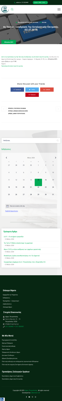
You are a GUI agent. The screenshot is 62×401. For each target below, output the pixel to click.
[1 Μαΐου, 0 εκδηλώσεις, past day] (38, 168)
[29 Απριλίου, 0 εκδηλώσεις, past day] (23, 168)
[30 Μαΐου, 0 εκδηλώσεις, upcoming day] (45, 197)
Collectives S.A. (35, 393)
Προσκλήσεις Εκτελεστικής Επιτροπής (28, 22)
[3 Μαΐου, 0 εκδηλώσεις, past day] (53, 168)
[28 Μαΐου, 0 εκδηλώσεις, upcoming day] (31, 197)
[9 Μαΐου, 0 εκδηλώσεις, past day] (45, 175)
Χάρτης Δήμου (6, 349)
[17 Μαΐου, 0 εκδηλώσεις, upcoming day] (53, 182)
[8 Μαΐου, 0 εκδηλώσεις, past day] (38, 175)
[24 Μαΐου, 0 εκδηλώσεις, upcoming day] (53, 189)
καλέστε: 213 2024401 (21, 2)
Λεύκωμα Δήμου (7, 307)
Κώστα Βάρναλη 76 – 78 (12, 319)
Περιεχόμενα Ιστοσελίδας (9, 340)
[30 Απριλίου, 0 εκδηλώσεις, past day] (31, 168)
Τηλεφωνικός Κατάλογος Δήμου (11, 352)
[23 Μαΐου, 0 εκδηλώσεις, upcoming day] (45, 189)
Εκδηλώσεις (6, 298)
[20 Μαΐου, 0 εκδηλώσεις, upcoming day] (23, 189)
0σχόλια (43, 22)
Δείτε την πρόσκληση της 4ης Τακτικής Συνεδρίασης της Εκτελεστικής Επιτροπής (25, 57)
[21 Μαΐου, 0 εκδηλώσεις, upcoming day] (31, 189)
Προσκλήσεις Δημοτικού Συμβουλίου (12, 376)
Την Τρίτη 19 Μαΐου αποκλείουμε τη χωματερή (18, 243)
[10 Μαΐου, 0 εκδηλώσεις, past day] (53, 175)
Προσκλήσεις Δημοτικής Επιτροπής (12, 379)
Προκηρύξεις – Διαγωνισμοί (11, 301)
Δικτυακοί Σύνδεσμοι (8, 355)
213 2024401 (9, 326)
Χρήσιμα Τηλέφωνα (7, 343)
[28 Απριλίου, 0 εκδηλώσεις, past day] (16, 168)
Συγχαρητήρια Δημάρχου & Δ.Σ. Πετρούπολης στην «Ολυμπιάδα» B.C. (25, 262)
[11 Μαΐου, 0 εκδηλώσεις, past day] (9, 182)
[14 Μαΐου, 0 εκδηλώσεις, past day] (31, 182)
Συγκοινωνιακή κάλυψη (8, 346)
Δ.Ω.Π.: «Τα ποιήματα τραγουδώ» (14, 237)
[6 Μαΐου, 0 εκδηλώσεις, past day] (23, 175)
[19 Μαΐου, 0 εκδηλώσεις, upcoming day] (16, 189)
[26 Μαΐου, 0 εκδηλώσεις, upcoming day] (16, 197)
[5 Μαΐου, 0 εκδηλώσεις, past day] (16, 175)
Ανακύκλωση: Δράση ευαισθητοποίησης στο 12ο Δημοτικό (22, 256)
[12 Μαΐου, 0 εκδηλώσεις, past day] (16, 182)
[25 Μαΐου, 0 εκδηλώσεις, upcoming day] (9, 197)
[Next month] (56, 158)
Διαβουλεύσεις (7, 304)
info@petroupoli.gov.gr (12, 324)
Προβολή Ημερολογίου (11, 211)
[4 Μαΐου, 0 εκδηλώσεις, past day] (9, 175)
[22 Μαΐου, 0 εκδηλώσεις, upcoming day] (38, 189)
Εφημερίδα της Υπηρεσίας (10, 295)
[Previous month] (6, 158)
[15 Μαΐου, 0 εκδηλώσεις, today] (38, 182)
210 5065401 (19, 326)
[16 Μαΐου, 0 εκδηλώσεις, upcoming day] (45, 182)
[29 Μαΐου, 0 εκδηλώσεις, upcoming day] (38, 197)
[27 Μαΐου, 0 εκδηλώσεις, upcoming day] (23, 197)
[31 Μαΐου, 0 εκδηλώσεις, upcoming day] (53, 197)
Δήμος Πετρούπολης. (31, 390)
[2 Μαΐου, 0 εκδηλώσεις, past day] (45, 168)
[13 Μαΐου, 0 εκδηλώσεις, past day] (23, 182)
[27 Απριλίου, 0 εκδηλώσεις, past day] (9, 168)
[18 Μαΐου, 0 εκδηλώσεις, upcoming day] (9, 189)
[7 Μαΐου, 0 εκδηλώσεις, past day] (31, 175)
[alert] (31, 206)
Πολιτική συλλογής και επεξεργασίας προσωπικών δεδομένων (20, 361)
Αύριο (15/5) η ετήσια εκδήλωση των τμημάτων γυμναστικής (22, 249)
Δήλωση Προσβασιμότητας (9, 358)
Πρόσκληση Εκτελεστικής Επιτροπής (12, 66)
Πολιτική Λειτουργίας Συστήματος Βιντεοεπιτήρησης (17, 364)
